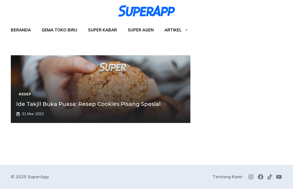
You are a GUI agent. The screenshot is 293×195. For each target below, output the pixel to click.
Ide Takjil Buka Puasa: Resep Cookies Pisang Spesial (88, 104)
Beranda (21, 29)
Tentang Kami (227, 176)
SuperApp (38, 176)
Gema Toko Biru (59, 29)
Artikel (179, 30)
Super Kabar (102, 29)
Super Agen (141, 29)
